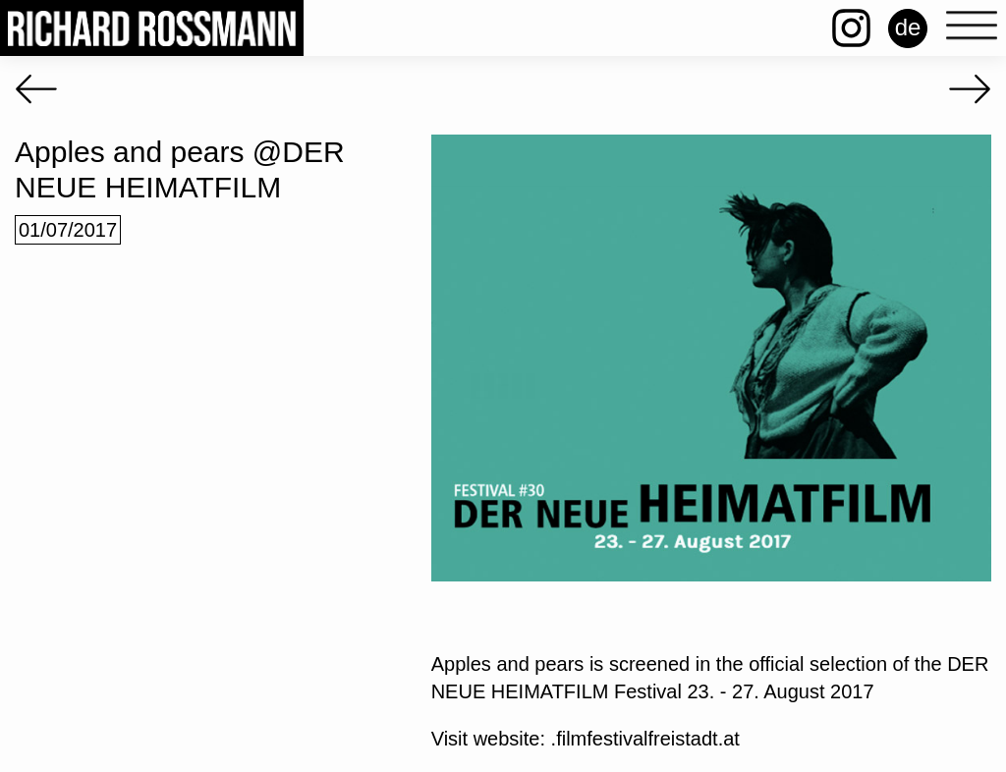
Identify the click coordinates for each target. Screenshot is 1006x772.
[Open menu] (971, 26)
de (908, 27)
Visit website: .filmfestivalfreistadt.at (585, 738)
